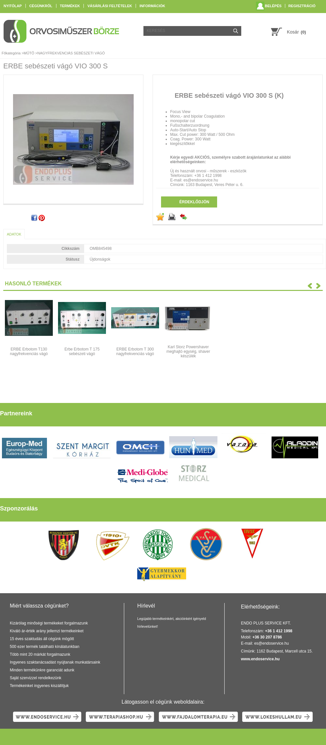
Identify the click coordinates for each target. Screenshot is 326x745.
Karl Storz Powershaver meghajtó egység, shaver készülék (188, 351)
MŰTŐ (29, 53)
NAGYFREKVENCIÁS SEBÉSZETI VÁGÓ (71, 53)
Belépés (273, 6)
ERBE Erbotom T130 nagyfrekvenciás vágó (29, 351)
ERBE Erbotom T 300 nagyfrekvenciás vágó (135, 351)
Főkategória (11, 53)
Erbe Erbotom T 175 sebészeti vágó (82, 351)
